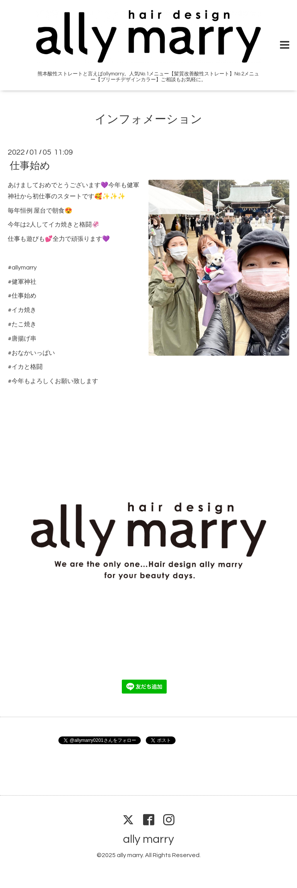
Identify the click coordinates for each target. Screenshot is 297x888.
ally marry (148, 839)
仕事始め (30, 166)
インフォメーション (148, 119)
